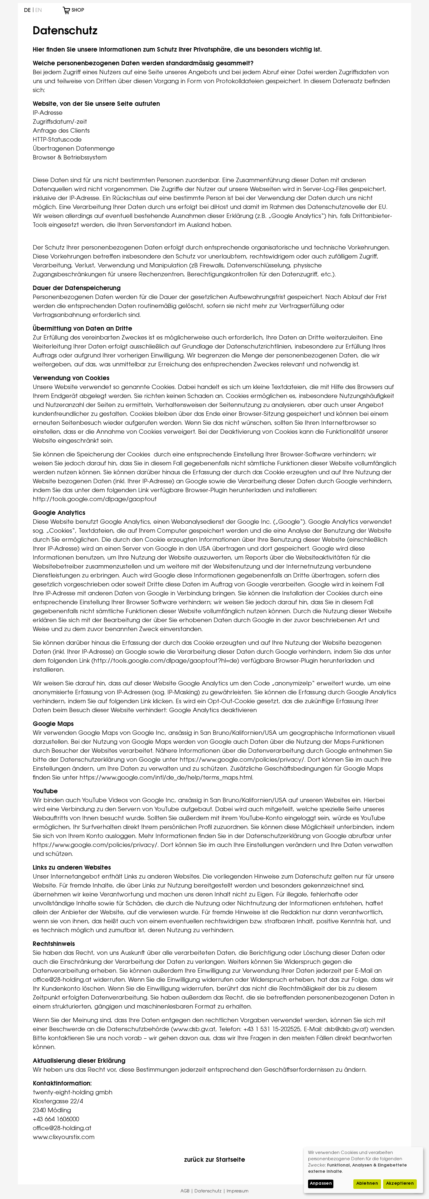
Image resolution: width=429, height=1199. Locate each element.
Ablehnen (367, 1184)
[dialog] (363, 1170)
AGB (185, 1191)
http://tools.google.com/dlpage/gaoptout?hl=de (165, 661)
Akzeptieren (400, 1184)
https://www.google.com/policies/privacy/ (242, 760)
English (38, 10)
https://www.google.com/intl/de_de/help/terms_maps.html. (167, 778)
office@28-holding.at (62, 980)
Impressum (237, 1191)
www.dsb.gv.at (194, 1030)
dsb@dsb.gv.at (345, 1030)
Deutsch (27, 10)
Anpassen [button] (321, 1184)
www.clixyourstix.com (63, 1138)
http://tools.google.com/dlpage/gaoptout (95, 500)
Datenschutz (208, 1191)
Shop (79, 10)
